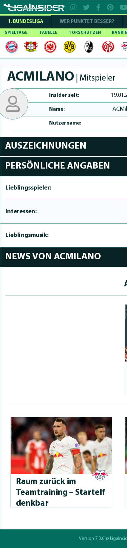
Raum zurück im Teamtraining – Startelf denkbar (60, 493)
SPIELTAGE (16, 32)
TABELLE (48, 32)
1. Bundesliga (25, 21)
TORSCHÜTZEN (85, 32)
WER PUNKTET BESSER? (87, 21)
